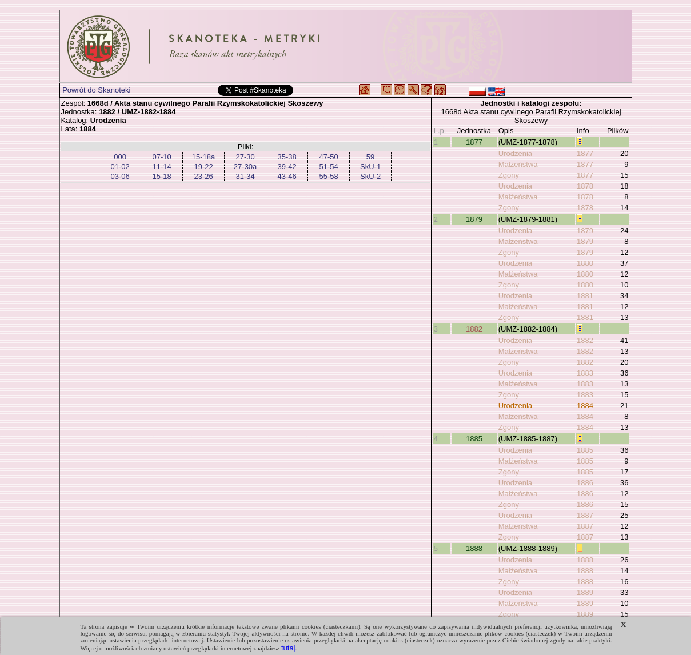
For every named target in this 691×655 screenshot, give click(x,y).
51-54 (328, 166)
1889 (585, 592)
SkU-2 (370, 176)
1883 (585, 373)
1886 (585, 482)
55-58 (328, 176)
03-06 (119, 176)
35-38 (286, 157)
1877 (474, 142)
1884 (585, 405)
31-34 (244, 176)
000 (120, 157)
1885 (474, 438)
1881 (585, 295)
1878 (585, 186)
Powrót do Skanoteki (96, 90)
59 (370, 157)
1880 (585, 263)
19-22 (203, 166)
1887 (585, 515)
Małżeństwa (518, 164)
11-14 (161, 166)
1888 (474, 548)
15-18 (161, 176)
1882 (474, 329)
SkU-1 (370, 166)
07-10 (161, 157)
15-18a (203, 157)
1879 (474, 219)
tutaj (288, 648)
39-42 (286, 166)
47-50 (328, 157)
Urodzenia (515, 153)
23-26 (203, 176)
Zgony (508, 175)
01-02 (119, 166)
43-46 (286, 176)
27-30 (244, 157)
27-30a (245, 166)
